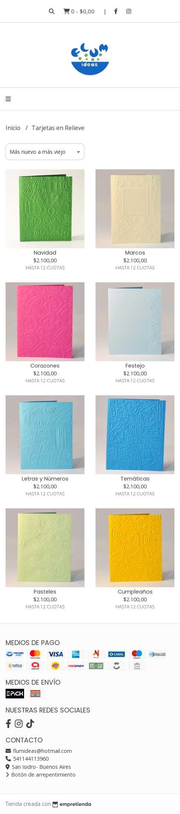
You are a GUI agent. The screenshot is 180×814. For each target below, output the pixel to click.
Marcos (135, 252)
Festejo (135, 365)
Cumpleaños (135, 591)
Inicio (14, 128)
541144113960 (27, 758)
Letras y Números (45, 478)
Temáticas (135, 478)
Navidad (45, 252)
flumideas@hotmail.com (39, 750)
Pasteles (45, 591)
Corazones (45, 365)
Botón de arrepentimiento (41, 774)
